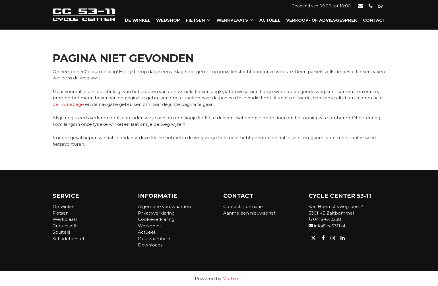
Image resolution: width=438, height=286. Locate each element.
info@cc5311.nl (327, 226)
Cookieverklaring (156, 219)
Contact (374, 20)
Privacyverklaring (156, 213)
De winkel (137, 20)
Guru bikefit (65, 226)
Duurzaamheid (154, 238)
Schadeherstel (68, 238)
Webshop (168, 20)
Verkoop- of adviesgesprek (321, 20)
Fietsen (198, 20)
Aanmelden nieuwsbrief (249, 213)
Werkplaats (235, 20)
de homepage (68, 104)
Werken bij (149, 226)
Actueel (269, 20)
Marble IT (232, 278)
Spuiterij (61, 232)
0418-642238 (325, 219)
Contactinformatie (243, 206)
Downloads (150, 245)
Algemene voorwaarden (164, 206)
